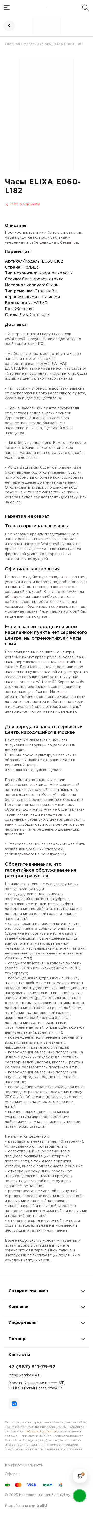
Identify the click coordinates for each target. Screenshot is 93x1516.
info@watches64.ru (25, 1375)
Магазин (31, 44)
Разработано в (26, 1505)
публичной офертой (41, 1431)
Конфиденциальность (24, 1465)
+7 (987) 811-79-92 (32, 1367)
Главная (12, 44)
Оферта (12, 1474)
